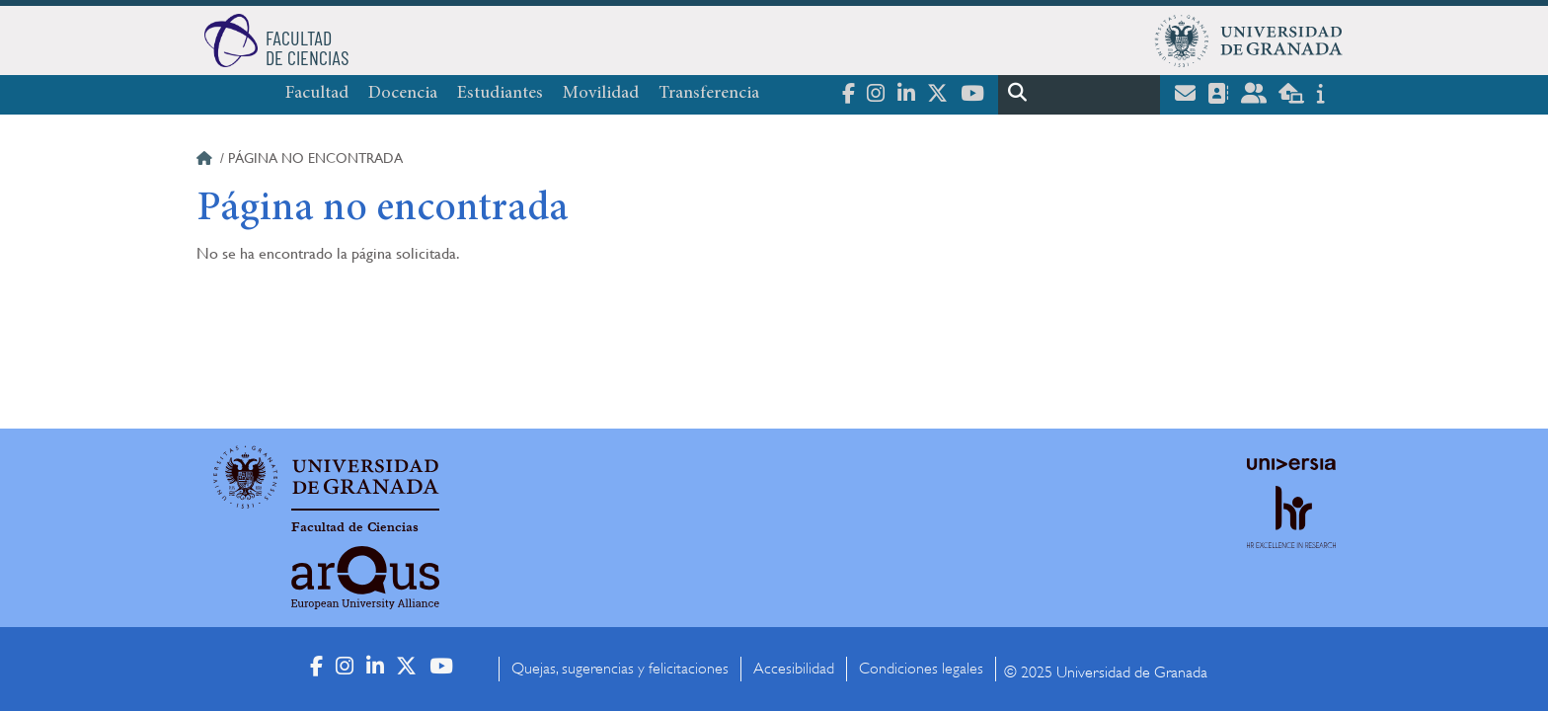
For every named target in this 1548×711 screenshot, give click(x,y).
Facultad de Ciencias (355, 527)
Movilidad (601, 94)
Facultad (316, 94)
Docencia (402, 94)
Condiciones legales (921, 668)
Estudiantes (500, 94)
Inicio (206, 161)
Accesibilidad (793, 668)
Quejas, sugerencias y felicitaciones (620, 668)
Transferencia (708, 94)
